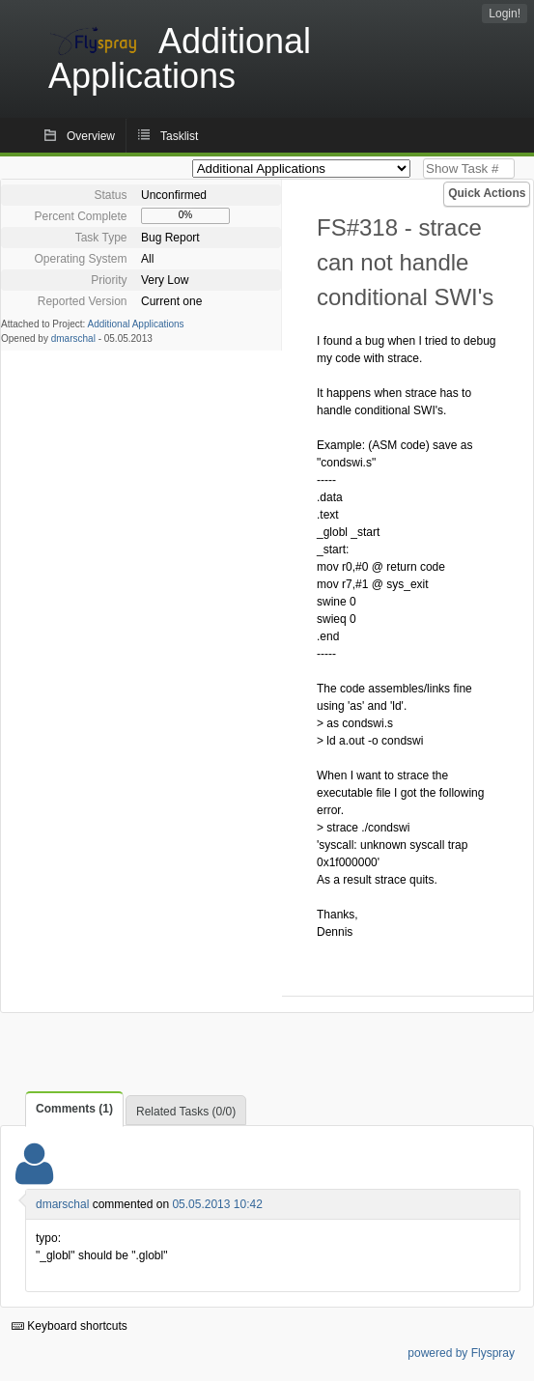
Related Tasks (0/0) (186, 1111)
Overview (91, 136)
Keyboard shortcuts (69, 1326)
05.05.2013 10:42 (217, 1204)
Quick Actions (486, 193)
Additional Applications (136, 324)
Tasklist (179, 136)
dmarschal (73, 338)
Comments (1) (74, 1108)
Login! (504, 13)
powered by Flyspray (461, 1353)
